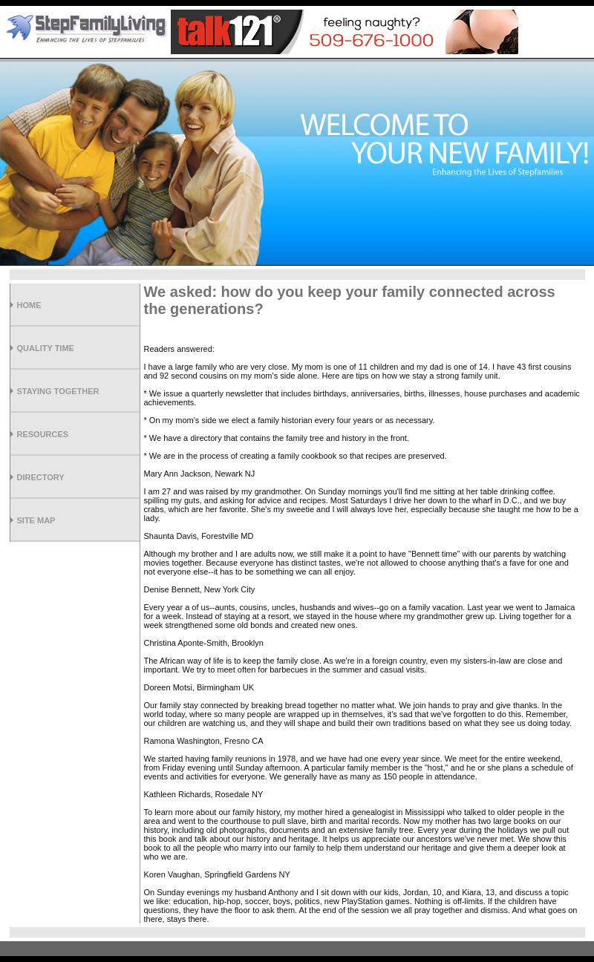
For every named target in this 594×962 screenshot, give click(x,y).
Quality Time (45, 348)
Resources (43, 434)
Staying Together (58, 391)
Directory (41, 477)
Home (29, 305)
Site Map (36, 520)
